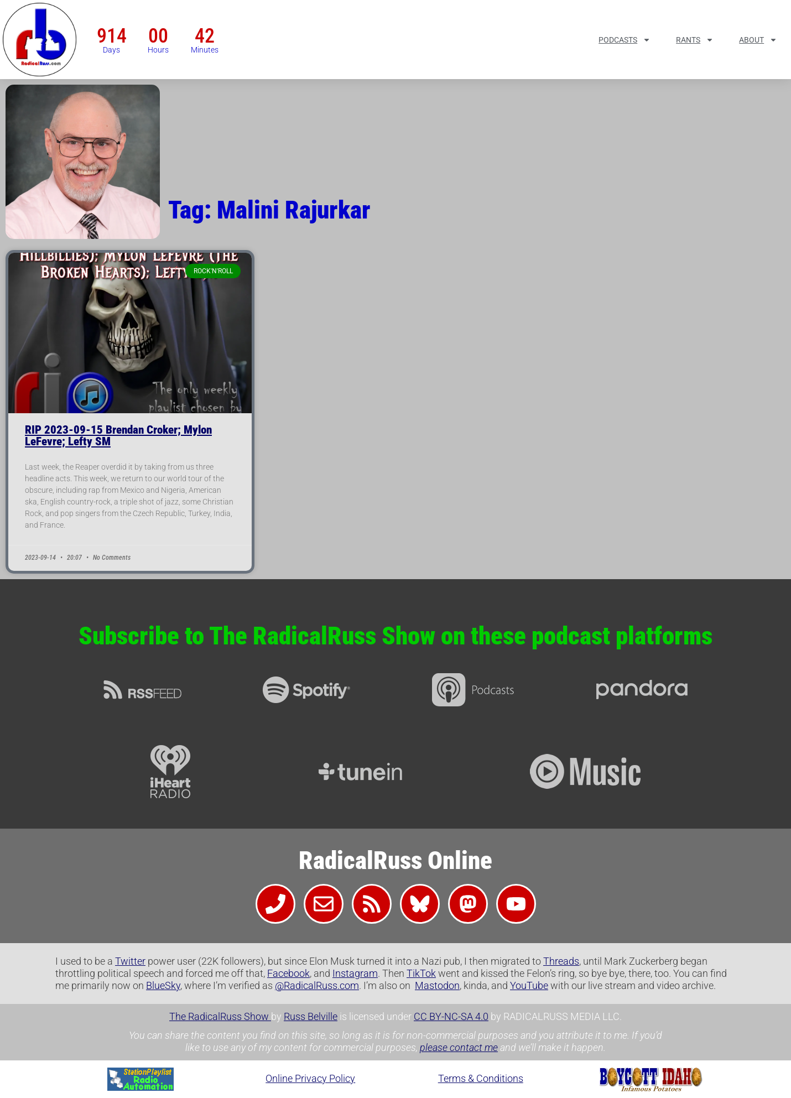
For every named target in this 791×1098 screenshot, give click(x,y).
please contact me (459, 1047)
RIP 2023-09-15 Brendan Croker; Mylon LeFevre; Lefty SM (118, 435)
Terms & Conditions (480, 1078)
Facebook (288, 973)
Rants (695, 39)
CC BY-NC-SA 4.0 (451, 1016)
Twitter (130, 961)
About (758, 39)
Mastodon (437, 985)
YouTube (529, 985)
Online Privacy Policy (310, 1078)
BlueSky (163, 985)
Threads (561, 961)
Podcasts (625, 39)
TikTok (421, 973)
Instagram (355, 973)
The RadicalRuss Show (220, 1016)
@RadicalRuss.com (317, 985)
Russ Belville (310, 1016)
